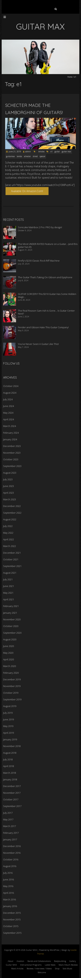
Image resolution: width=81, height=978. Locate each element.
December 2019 (12, 679)
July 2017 (8, 812)
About (10, 961)
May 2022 (8, 532)
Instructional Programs (31, 964)
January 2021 (10, 612)
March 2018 (9, 772)
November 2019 (11, 686)
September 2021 (12, 566)
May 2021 (8, 592)
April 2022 (8, 539)
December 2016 (12, 846)
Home (69, 77)
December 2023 (12, 446)
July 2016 (8, 872)
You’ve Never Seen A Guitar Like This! (38, 344)
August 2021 (9, 572)
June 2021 (8, 586)
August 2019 (9, 706)
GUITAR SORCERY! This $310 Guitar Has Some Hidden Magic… (47, 295)
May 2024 (8, 412)
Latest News (50, 964)
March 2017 (9, 826)
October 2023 (10, 459)
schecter (27, 156)
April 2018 (8, 766)
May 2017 (8, 819)
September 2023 (12, 466)
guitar (57, 151)
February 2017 (11, 832)
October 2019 (10, 692)
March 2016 (9, 899)
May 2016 (8, 886)
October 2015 (10, 926)
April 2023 (8, 492)
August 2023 (9, 472)
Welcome (42, 972)
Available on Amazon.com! (27, 191)
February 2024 (11, 432)
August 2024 (9, 392)
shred (35, 156)
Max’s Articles (17, 968)
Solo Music (67, 968)
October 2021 (10, 559)
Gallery (72, 961)
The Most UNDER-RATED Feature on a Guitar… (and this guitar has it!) (47, 245)
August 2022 (9, 519)
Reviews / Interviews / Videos (39, 968)
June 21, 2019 (15, 151)
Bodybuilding (60, 961)
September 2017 (12, 806)
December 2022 (12, 506)
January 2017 (10, 839)
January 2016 (10, 906)
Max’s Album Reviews (68, 964)
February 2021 (11, 606)
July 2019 (8, 712)
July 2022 (8, 526)
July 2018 (8, 759)
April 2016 (8, 892)
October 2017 (10, 799)
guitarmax (10, 156)
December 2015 (12, 912)
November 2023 (11, 452)
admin (28, 151)
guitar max (66, 151)
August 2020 (9, 639)
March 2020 (9, 666)
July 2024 (8, 399)
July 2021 (8, 579)
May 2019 (8, 726)
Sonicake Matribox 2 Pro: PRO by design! (40, 227)
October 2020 (10, 626)
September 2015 (12, 932)
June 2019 (8, 719)
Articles (41, 151)
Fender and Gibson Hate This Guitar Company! (43, 327)
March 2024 (9, 426)
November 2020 (11, 619)
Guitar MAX (11, 964)
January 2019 (10, 739)
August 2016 (9, 866)
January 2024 (10, 439)
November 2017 (11, 792)
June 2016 (8, 879)
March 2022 (9, 546)
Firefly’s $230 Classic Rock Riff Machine (39, 260)
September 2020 (12, 632)
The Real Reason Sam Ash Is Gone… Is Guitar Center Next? (46, 312)
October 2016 (10, 859)
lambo (19, 156)
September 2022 (12, 512)
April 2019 (8, 732)
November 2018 (11, 746)
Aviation (20, 961)
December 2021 (12, 552)
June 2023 (8, 486)
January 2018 (10, 779)
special (42, 156)
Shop (57, 968)
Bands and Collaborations (39, 961)
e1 (52, 151)
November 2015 (11, 919)
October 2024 (10, 386)
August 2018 (9, 752)
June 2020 (8, 646)
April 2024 (8, 419)
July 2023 (8, 479)
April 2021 (8, 599)
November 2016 (11, 852)
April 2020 (8, 659)
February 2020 (11, 672)
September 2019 (12, 699)
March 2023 (9, 499)
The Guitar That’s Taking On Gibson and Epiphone (45, 277)
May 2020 (8, 652)
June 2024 (8, 406)
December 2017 (12, 786)
